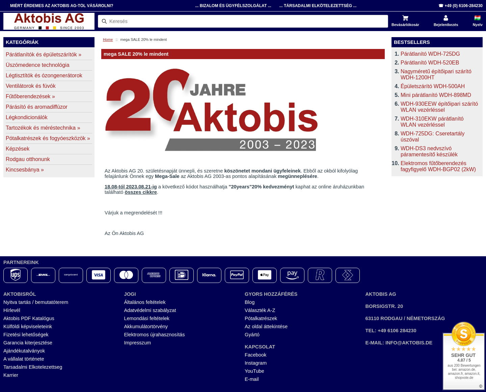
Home (108, 39)
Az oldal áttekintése (266, 326)
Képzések (17, 149)
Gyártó (252, 334)
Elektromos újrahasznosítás (154, 334)
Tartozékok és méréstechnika (43, 128)
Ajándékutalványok (24, 351)
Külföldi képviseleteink (27, 326)
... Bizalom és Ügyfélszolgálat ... (233, 5)
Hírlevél (11, 310)
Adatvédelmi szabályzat (150, 310)
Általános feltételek (145, 302)
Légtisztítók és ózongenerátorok (44, 75)
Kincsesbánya (25, 170)
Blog (249, 302)
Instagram (256, 363)
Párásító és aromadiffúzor (37, 107)
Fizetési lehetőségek (26, 334)
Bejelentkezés (446, 25)
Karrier (10, 375)
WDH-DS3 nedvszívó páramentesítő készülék (429, 151)
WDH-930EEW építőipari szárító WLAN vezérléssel (439, 107)
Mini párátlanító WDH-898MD (436, 95)
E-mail (252, 379)
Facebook (255, 355)
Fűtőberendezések (30, 96)
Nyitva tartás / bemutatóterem (35, 302)
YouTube (254, 371)
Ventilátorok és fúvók (31, 86)
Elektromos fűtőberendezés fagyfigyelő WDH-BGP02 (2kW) (438, 166)
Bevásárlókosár (405, 25)
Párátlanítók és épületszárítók (43, 54)
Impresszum (137, 342)
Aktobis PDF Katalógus (28, 318)
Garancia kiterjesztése (27, 342)
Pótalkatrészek (261, 318)
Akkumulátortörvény (146, 326)
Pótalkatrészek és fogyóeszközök (48, 138)
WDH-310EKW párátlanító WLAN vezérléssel (432, 122)
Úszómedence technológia (38, 65)
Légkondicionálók (27, 117)
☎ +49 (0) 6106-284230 (460, 5)
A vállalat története (23, 359)
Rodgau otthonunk (28, 159)
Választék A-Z (260, 310)
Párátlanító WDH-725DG (430, 54)
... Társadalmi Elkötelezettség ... (318, 5)
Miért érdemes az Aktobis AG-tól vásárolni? (61, 5)
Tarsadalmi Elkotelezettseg (32, 367)
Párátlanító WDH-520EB (430, 63)
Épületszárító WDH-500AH (433, 86)
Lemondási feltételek (146, 318)
